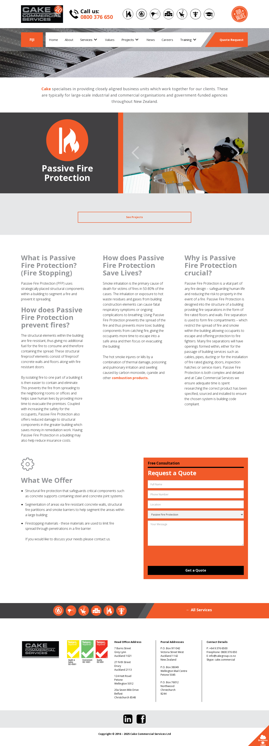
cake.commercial (225, 659)
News (150, 40)
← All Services (199, 609)
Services (86, 40)
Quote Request (232, 40)
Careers (167, 40)
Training (186, 40)
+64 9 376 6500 (218, 648)
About (69, 40)
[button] (89, 39)
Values (110, 40)
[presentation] (177, 555)
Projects (127, 40)
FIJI (32, 39)
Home (53, 40)
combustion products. (130, 378)
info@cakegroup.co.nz (222, 656)
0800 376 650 (229, 652)
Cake (46, 88)
